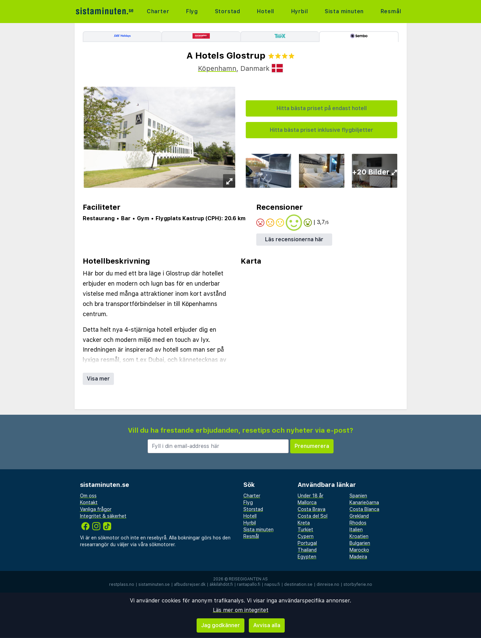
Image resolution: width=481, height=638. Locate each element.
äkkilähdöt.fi (221, 584)
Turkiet (305, 529)
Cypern (306, 536)
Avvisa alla (266, 625)
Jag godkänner (220, 625)
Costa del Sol (312, 516)
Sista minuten (344, 11)
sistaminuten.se (154, 584)
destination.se (298, 584)
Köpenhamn (217, 68)
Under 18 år (310, 495)
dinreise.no (328, 584)
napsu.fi (272, 584)
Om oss (88, 495)
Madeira (358, 556)
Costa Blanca (364, 509)
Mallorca (307, 502)
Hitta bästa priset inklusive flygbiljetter (321, 130)
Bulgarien (359, 543)
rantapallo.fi (248, 584)
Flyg (192, 11)
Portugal (307, 543)
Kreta (304, 523)
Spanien (358, 495)
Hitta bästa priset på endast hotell (322, 108)
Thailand (307, 550)
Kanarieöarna (364, 502)
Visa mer (98, 378)
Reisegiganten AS (248, 579)
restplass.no (121, 584)
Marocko (359, 550)
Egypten (307, 556)
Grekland (359, 516)
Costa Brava (311, 509)
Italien (356, 529)
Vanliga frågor (96, 509)
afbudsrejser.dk (189, 584)
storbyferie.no (357, 584)
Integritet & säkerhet (103, 516)
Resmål (391, 11)
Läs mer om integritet (240, 610)
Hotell (265, 11)
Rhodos (357, 523)
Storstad (227, 11)
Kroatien (358, 536)
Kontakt (89, 502)
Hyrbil (299, 11)
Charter (158, 11)
